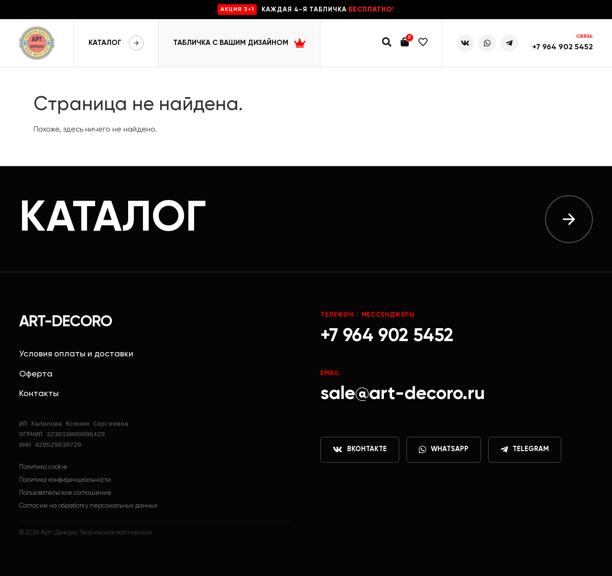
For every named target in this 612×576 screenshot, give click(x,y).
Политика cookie (43, 467)
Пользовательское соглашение (65, 493)
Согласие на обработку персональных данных (88, 506)
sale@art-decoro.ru (402, 394)
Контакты (39, 393)
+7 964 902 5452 (562, 47)
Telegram (525, 449)
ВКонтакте (360, 449)
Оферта (36, 374)
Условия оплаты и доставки (76, 354)
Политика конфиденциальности (65, 480)
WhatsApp (444, 449)
